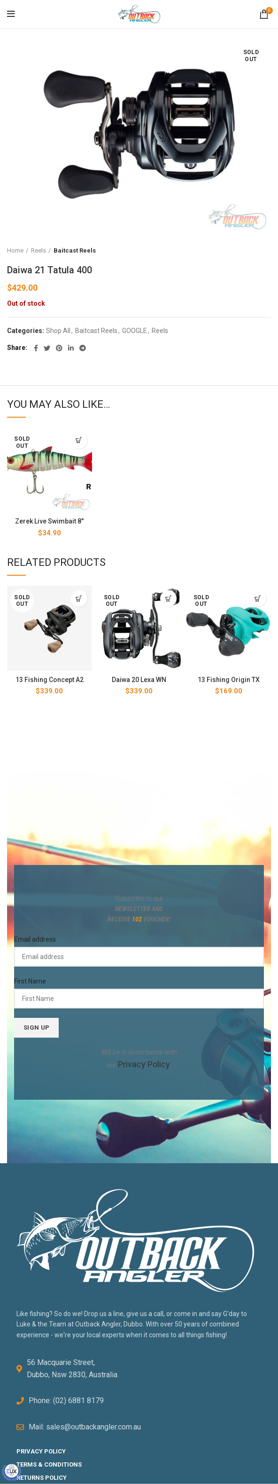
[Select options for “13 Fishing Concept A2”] (79, 598)
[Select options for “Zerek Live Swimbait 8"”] (79, 440)
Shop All (58, 330)
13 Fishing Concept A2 (49, 679)
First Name (30, 981)
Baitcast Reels (75, 250)
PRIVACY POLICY (41, 1448)
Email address (35, 939)
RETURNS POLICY (41, 1474)
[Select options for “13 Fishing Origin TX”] (258, 598)
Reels (38, 250)
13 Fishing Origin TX (229, 679)
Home (15, 250)
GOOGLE (134, 330)
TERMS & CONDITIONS (49, 1461)
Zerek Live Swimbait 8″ (49, 521)
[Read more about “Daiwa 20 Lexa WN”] (168, 598)
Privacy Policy (144, 1063)
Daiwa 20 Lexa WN (139, 679)
